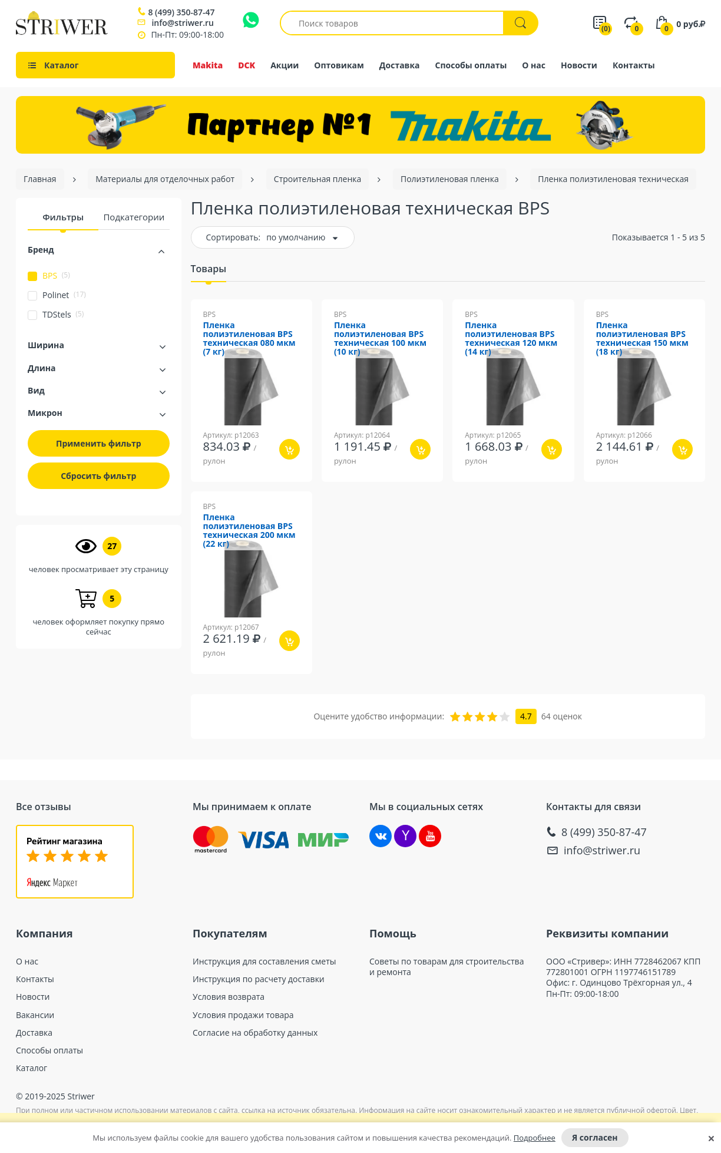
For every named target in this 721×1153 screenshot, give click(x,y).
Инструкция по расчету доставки (259, 979)
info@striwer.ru (182, 22)
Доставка (399, 65)
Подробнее (534, 1137)
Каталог (31, 1068)
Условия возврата (228, 997)
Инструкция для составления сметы (264, 961)
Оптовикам (339, 65)
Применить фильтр (98, 443)
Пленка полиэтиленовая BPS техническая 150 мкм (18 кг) (642, 339)
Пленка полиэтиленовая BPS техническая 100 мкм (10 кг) (380, 339)
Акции (284, 65)
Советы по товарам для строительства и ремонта (446, 966)
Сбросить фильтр (98, 475)
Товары (209, 268)
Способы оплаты (471, 65)
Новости (579, 65)
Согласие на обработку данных (255, 1033)
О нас (533, 65)
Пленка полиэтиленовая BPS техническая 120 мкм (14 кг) (511, 339)
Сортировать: (233, 237)
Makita (208, 65)
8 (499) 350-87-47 (181, 12)
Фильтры (63, 217)
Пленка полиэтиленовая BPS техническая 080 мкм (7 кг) (249, 339)
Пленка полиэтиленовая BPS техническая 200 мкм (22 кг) (249, 531)
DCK (246, 65)
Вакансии (35, 1015)
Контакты (634, 65)
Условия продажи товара (243, 1015)
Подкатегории (133, 217)
